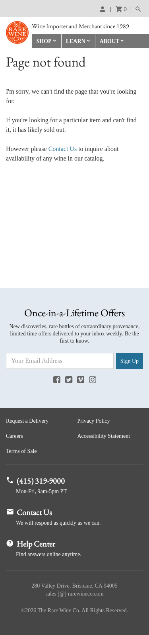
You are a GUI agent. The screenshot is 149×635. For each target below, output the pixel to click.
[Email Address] (60, 361)
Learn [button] (75, 41)
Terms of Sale (21, 451)
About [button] (110, 41)
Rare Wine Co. (17, 32)
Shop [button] (44, 41)
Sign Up (129, 361)
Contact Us (62, 148)
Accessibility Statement (103, 436)
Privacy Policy (93, 421)
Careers (14, 436)
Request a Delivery (27, 421)
